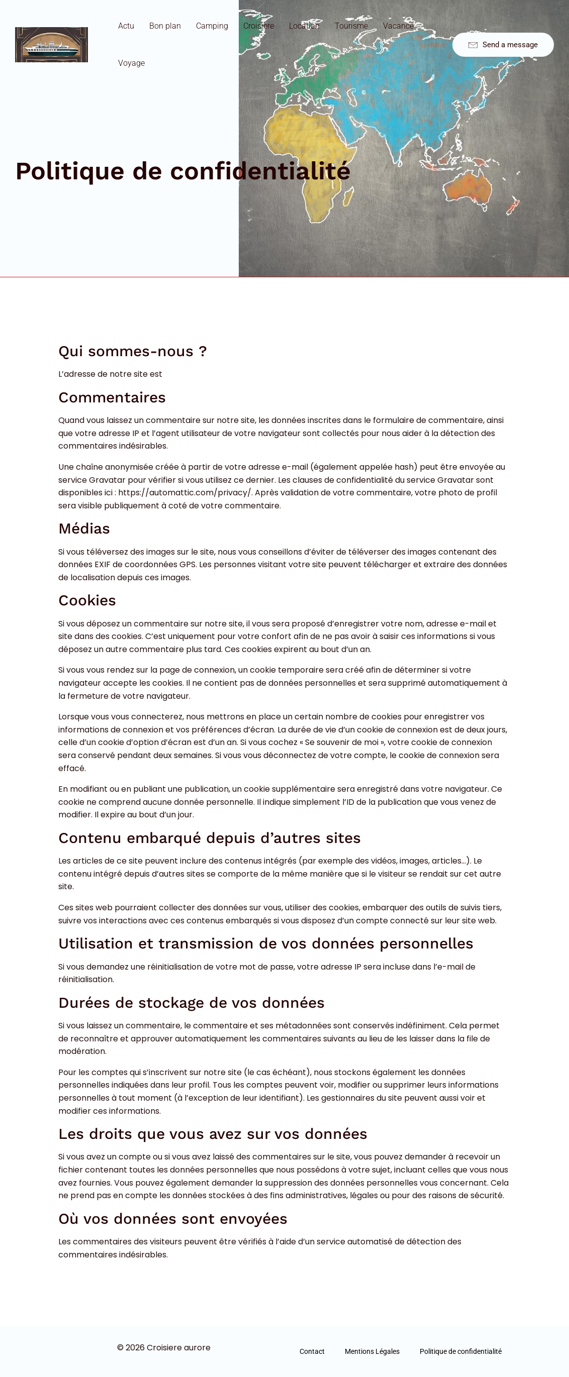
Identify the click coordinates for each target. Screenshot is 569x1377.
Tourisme (351, 26)
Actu (126, 26)
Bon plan (165, 26)
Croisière (258, 26)
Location (304, 26)
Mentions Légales (372, 1351)
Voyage (131, 63)
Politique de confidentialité (461, 1351)
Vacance (398, 26)
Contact (312, 1351)
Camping (212, 26)
